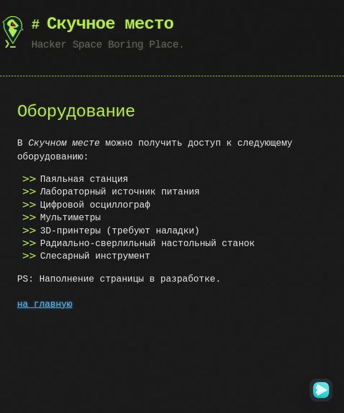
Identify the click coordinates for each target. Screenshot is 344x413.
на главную (44, 304)
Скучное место (110, 24)
